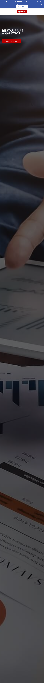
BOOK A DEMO (11, 41)
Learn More (22, 6)
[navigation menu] (2, 10)
